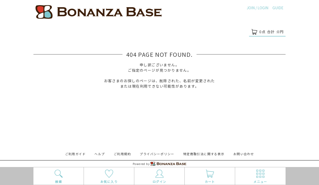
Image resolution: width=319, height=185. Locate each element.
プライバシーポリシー (157, 154)
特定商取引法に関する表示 (204, 154)
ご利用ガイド (75, 154)
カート (210, 176)
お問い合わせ (243, 154)
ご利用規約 (122, 154)
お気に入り (109, 176)
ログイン (159, 176)
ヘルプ (99, 154)
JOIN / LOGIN (257, 7)
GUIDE (277, 7)
